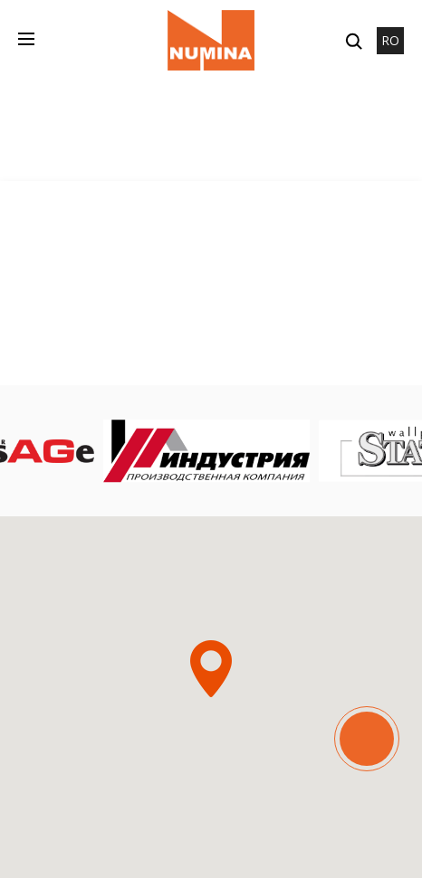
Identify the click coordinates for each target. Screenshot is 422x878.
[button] (211, 668)
